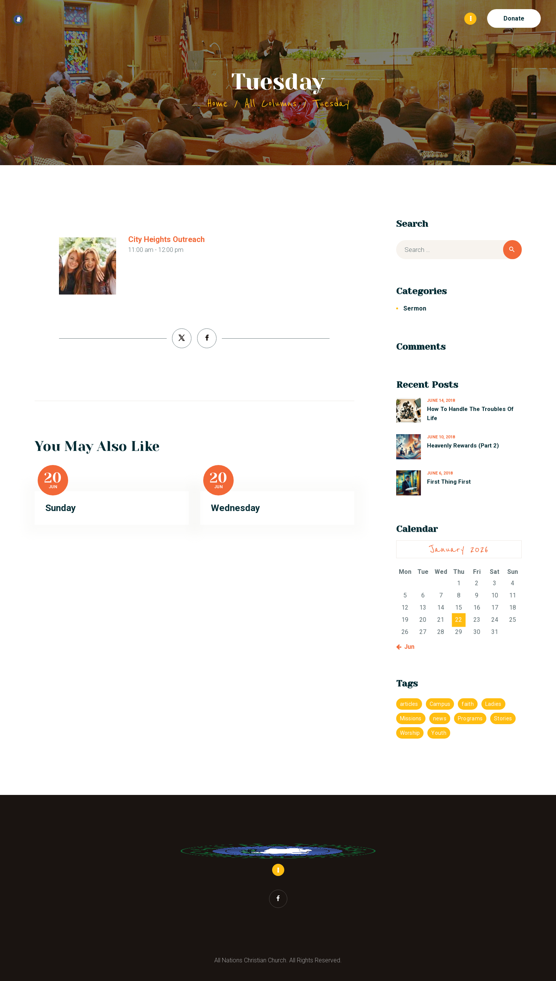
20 (53, 478)
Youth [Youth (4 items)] (438, 732)
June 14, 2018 (441, 400)
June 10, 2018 (441, 436)
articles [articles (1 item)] (409, 704)
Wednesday (235, 507)
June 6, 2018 (439, 472)
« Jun (407, 646)
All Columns (270, 103)
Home (217, 103)
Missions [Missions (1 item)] (411, 718)
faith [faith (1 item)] (467, 704)
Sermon (414, 308)
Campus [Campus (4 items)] (440, 704)
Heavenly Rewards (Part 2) (463, 445)
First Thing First (449, 481)
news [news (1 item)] (439, 718)
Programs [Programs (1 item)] (470, 718)
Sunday (60, 507)
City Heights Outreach (166, 239)
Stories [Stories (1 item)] (503, 718)
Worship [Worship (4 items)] (410, 732)
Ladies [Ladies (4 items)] (493, 704)
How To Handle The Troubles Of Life (470, 413)
